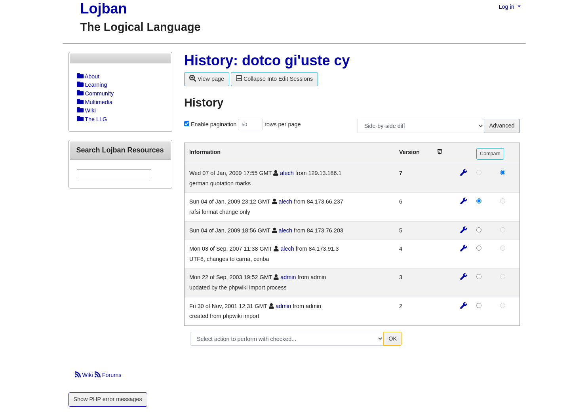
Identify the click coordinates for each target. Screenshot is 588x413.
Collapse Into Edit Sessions (274, 78)
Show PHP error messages (108, 399)
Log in (507, 7)
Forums (108, 375)
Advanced (501, 125)
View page (206, 78)
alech (286, 173)
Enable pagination (213, 124)
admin (288, 277)
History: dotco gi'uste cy (267, 60)
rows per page (283, 124)
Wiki (85, 375)
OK (392, 338)
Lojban (103, 8)
